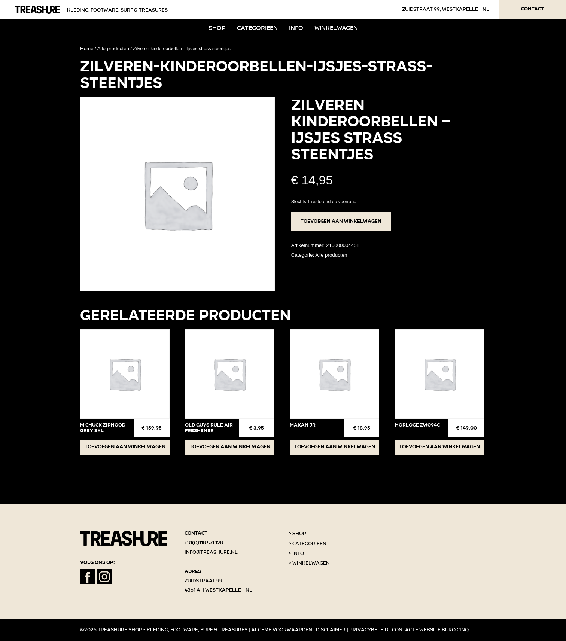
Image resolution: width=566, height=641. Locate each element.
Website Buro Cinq (444, 629)
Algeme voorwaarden (281, 629)
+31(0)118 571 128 (204, 543)
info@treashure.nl (211, 552)
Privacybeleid (368, 629)
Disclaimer (331, 629)
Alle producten (113, 48)
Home (87, 48)
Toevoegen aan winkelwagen (341, 221)
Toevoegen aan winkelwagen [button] (125, 446)
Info (296, 28)
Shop (217, 28)
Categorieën (257, 28)
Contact (532, 9)
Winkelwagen (336, 28)
